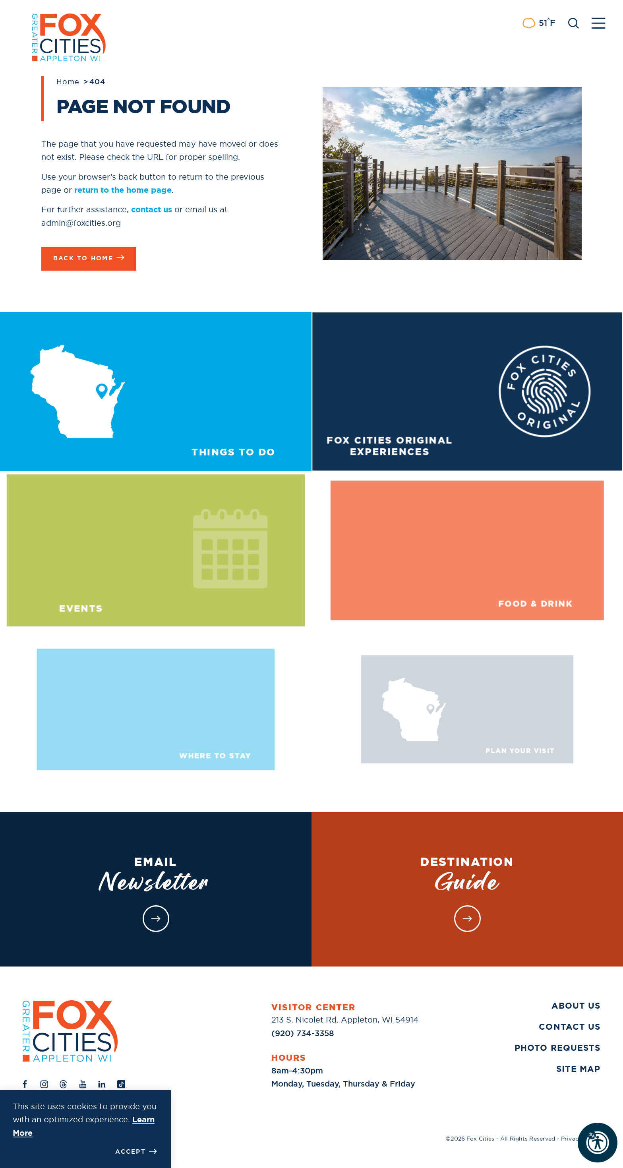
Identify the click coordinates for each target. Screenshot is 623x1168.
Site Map (578, 1069)
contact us (151, 209)
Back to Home (88, 258)
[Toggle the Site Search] (573, 22)
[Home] (70, 1031)
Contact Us (569, 1026)
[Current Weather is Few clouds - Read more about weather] (538, 23)
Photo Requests (557, 1048)
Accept (136, 1151)
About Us (575, 1005)
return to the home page (123, 189)
